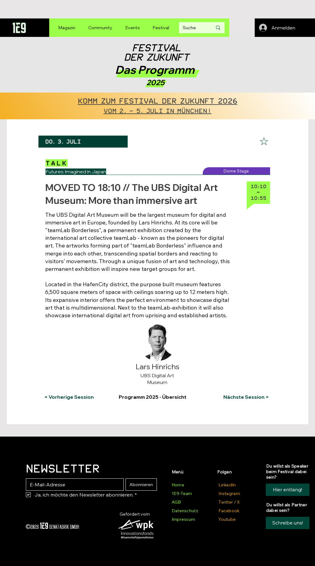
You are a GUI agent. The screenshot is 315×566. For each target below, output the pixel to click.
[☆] (264, 141)
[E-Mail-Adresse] (73, 484)
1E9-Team (182, 493)
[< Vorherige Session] (69, 397)
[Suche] (193, 27)
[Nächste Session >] (245, 397)
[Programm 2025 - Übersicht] (156, 397)
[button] (69, 328)
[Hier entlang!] (287, 490)
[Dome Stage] (236, 171)
